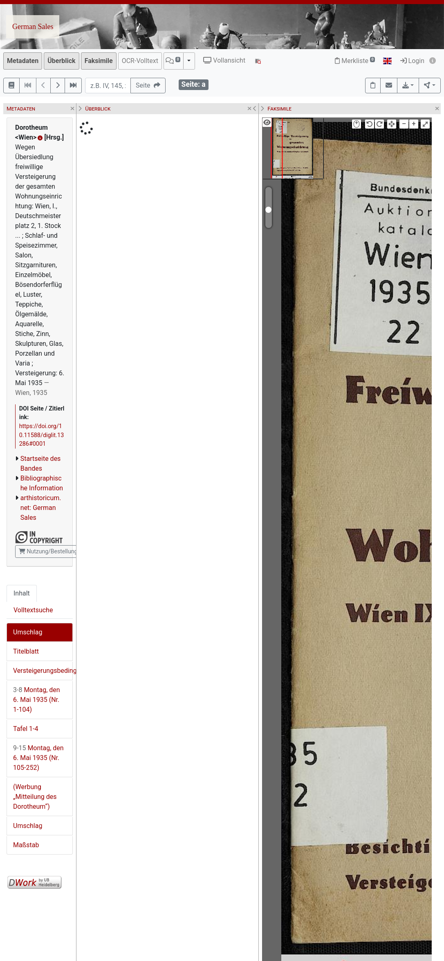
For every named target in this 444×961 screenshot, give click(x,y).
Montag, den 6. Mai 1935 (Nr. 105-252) (38, 758)
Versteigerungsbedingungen (42, 671)
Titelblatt (26, 651)
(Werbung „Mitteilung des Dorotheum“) (34, 796)
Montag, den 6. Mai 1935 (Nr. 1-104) (36, 699)
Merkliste (355, 61)
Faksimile (99, 61)
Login (412, 61)
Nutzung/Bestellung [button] (48, 551)
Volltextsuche (33, 610)
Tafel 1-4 (25, 729)
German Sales (32, 27)
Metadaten (22, 61)
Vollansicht (224, 60)
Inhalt (21, 593)
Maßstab (26, 845)
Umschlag (27, 632)
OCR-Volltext (140, 61)
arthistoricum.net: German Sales (40, 507)
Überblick (61, 61)
